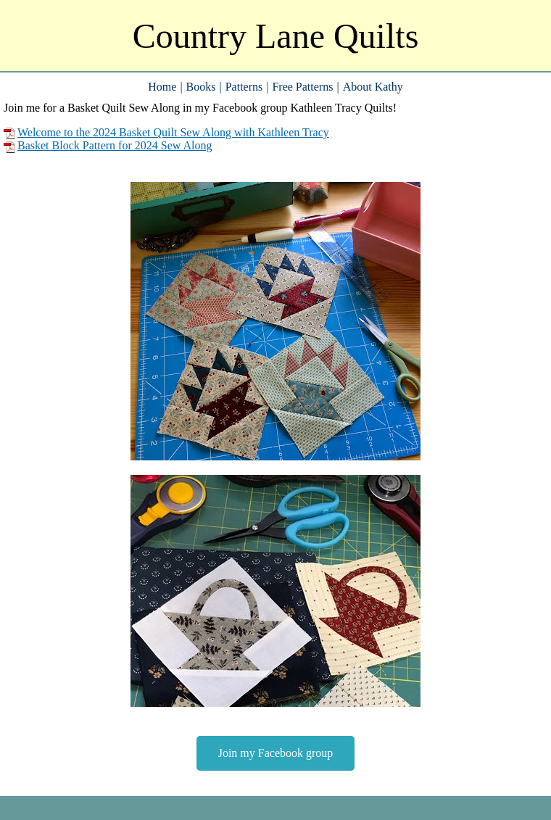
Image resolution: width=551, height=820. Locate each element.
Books (201, 86)
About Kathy (373, 86)
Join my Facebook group (276, 753)
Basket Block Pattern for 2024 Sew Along (108, 145)
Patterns (244, 86)
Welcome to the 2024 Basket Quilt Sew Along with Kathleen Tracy (166, 132)
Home (162, 86)
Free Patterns (302, 86)
